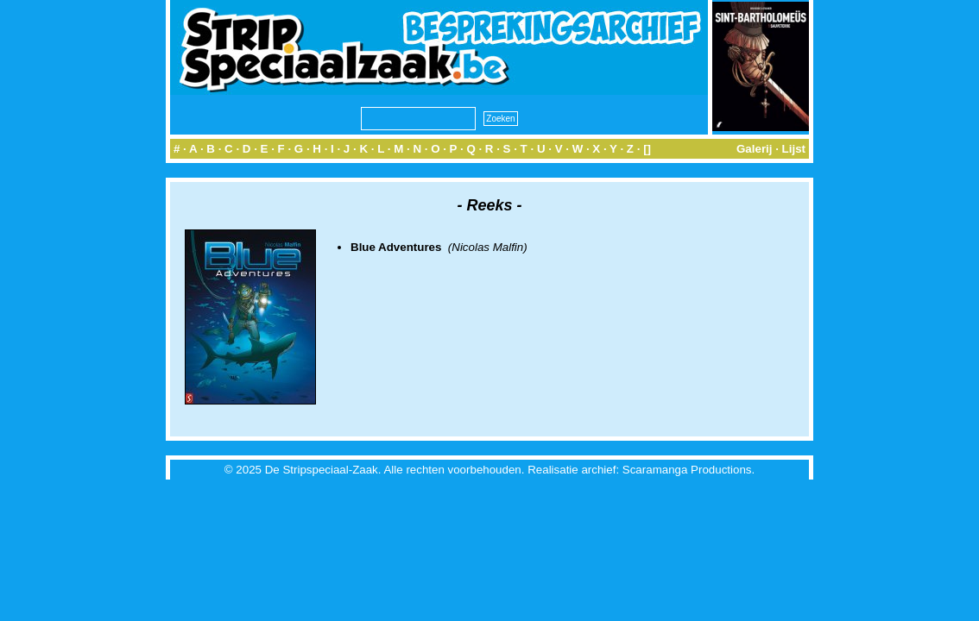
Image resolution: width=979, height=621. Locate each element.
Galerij (754, 148)
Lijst (793, 148)
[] (647, 148)
